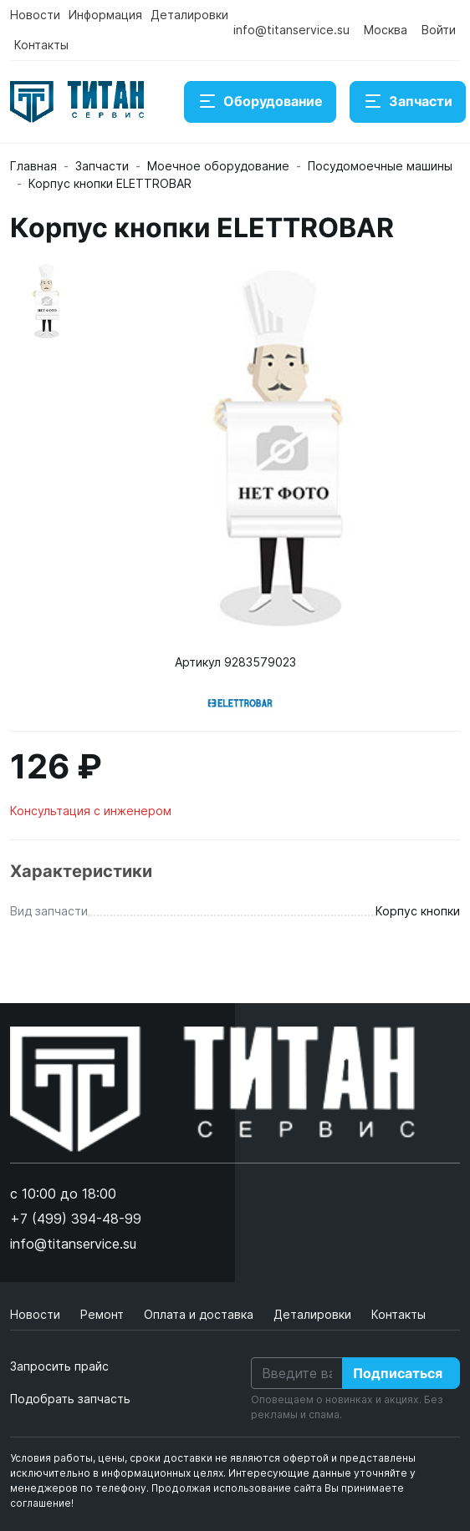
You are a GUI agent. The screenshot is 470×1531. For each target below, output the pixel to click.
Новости (35, 15)
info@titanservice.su (291, 30)
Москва (385, 30)
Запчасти (407, 102)
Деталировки (189, 15)
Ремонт (103, 1314)
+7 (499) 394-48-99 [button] (75, 1218)
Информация (105, 15)
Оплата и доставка (200, 1314)
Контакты (41, 45)
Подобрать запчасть (70, 1399)
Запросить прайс (59, 1366)
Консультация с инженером (90, 811)
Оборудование (260, 102)
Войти (438, 30)
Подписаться (397, 1373)
